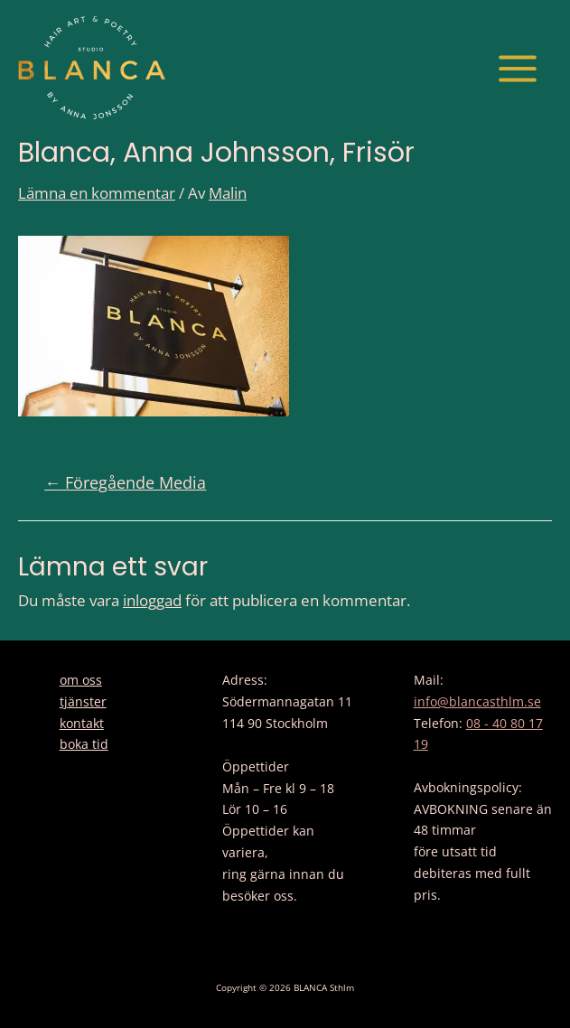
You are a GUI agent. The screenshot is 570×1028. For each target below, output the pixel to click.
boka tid (84, 743)
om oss (81, 679)
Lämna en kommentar (96, 192)
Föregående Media (125, 482)
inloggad (152, 600)
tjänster (83, 701)
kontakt (82, 723)
